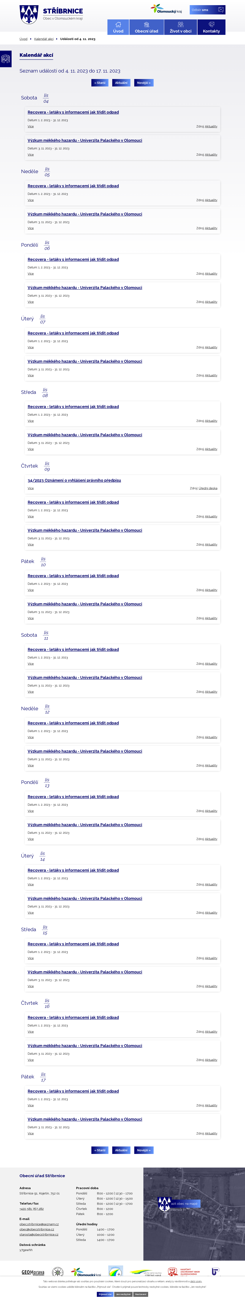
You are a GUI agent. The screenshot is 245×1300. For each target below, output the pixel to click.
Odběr (200, 9)
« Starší (96, 82)
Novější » (147, 82)
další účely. (196, 1280)
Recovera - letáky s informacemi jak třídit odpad (73, 112)
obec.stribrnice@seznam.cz (39, 1224)
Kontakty (211, 31)
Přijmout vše (101, 1294)
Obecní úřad (146, 31)
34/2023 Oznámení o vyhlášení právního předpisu (74, 480)
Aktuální (121, 82)
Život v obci (181, 31)
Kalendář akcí (43, 39)
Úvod (118, 31)
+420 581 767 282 (32, 1209)
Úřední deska (208, 488)
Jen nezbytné (124, 1294)
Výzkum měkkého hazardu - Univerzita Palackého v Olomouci (85, 140)
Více (31, 126)
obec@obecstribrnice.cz (37, 1229)
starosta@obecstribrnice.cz (39, 1234)
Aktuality (211, 126)
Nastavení (146, 1294)
